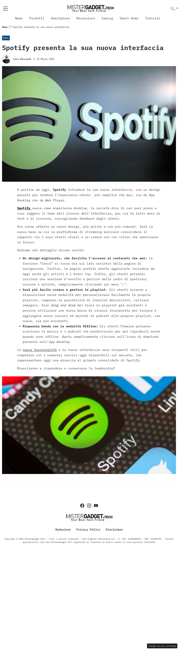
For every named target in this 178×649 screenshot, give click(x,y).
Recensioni (85, 18)
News (19, 18)
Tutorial (152, 18)
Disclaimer (114, 529)
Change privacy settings (162, 646)
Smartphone (60, 18)
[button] (174, 8)
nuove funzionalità (40, 350)
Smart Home (129, 18)
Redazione (63, 529)
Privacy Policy (88, 529)
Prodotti (36, 18)
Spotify (24, 208)
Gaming (107, 18)
